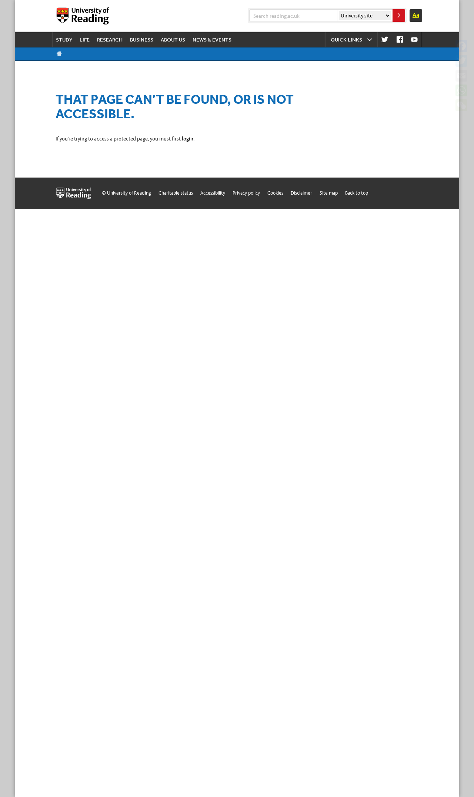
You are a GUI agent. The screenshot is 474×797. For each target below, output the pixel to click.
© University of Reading (126, 193)
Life (85, 39)
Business (141, 39)
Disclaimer (301, 193)
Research (110, 39)
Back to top (356, 193)
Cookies (275, 193)
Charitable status (175, 193)
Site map (329, 193)
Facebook (399, 39)
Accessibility (212, 193)
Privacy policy (246, 193)
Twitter (384, 39)
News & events (212, 39)
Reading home (59, 53)
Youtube (414, 39)
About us (173, 39)
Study (64, 39)
